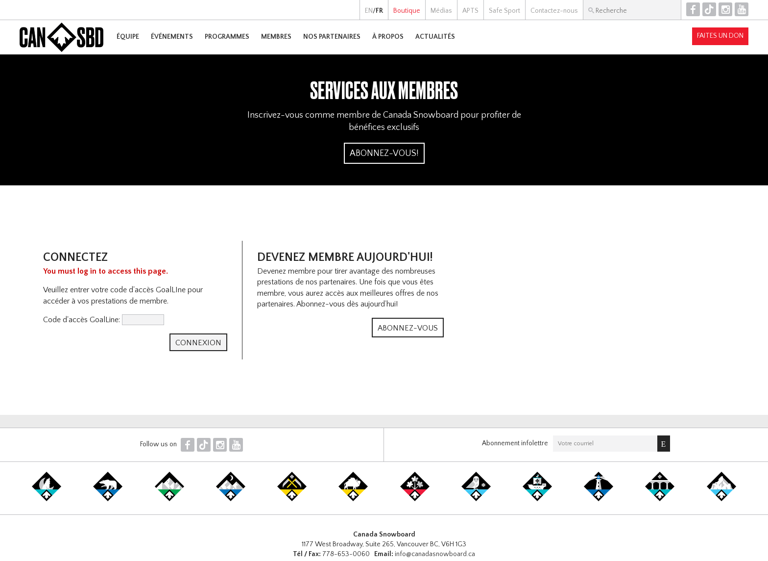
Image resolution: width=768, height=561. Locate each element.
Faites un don (720, 36)
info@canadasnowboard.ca (435, 554)
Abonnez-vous (408, 328)
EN (369, 11)
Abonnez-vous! (384, 153)
